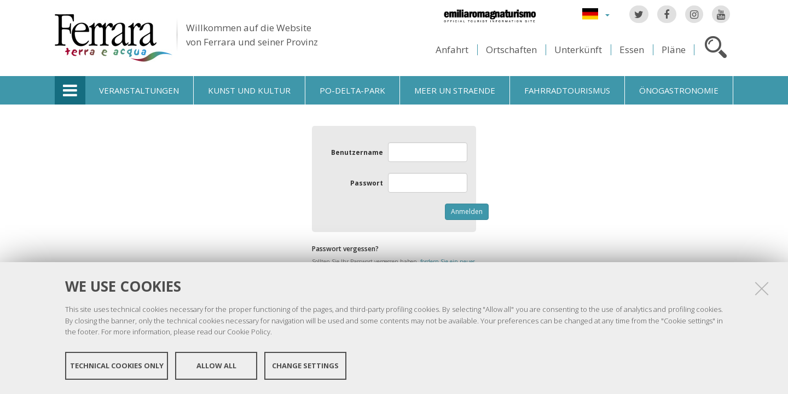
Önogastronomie (679, 90)
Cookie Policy (248, 332)
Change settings (305, 365)
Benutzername (357, 152)
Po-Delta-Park (352, 90)
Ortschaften (511, 49)
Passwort (366, 183)
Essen (631, 49)
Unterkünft (578, 49)
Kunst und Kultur (249, 90)
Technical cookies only (117, 365)
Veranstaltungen (139, 90)
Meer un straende (454, 90)
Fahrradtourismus (567, 90)
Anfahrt (452, 49)
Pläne (674, 49)
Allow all (216, 365)
